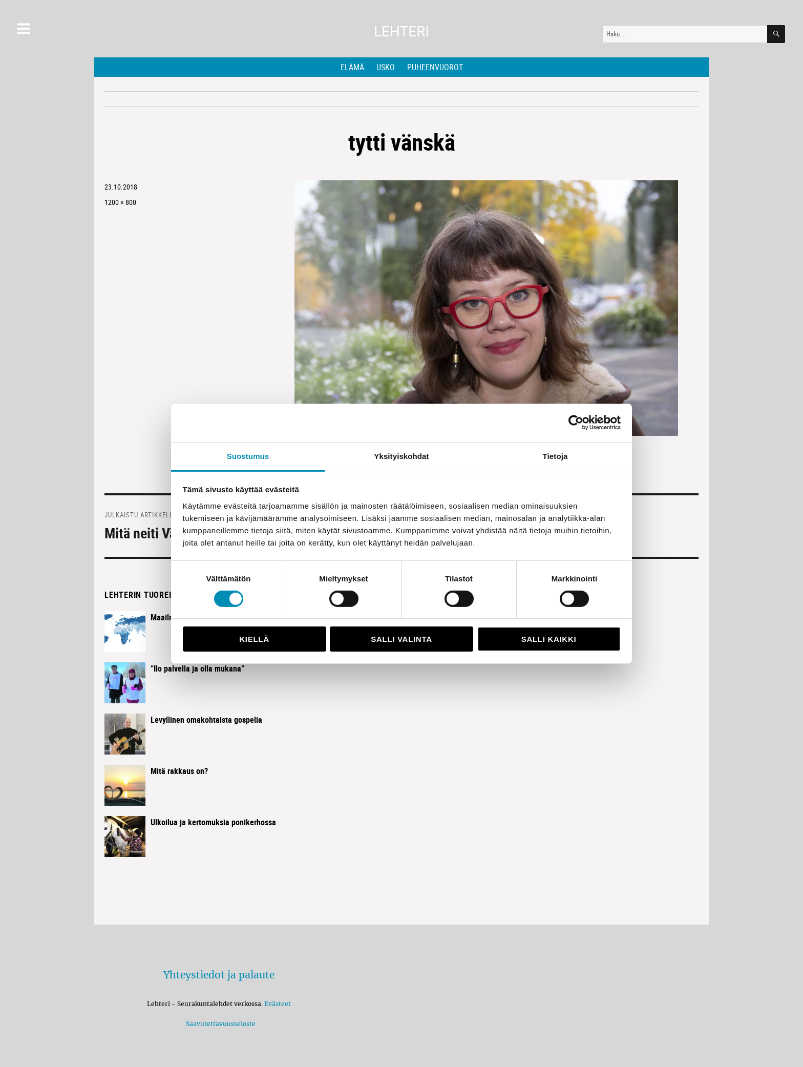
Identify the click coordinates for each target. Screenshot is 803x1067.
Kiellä (254, 639)
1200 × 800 (120, 202)
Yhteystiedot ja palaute (218, 975)
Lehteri (401, 31)
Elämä (352, 67)
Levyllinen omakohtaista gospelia (206, 719)
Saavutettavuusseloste (219, 1024)
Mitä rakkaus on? (179, 771)
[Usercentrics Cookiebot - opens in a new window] (576, 422)
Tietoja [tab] (555, 455)
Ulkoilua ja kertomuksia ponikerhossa (213, 822)
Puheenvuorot (435, 67)
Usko (385, 67)
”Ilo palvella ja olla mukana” (197, 668)
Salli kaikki (549, 639)
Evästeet (277, 1004)
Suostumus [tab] (248, 455)
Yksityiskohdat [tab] (401, 455)
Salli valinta (401, 639)
